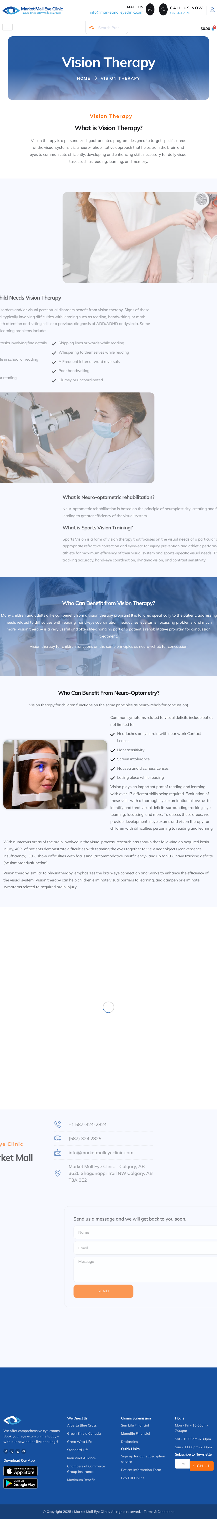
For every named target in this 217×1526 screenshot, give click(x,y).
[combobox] (106, 27)
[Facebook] (5, 1451)
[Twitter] (11, 1451)
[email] (182, 1464)
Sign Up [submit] (202, 1466)
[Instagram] (17, 1451)
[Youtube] (23, 1451)
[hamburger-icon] (7, 27)
